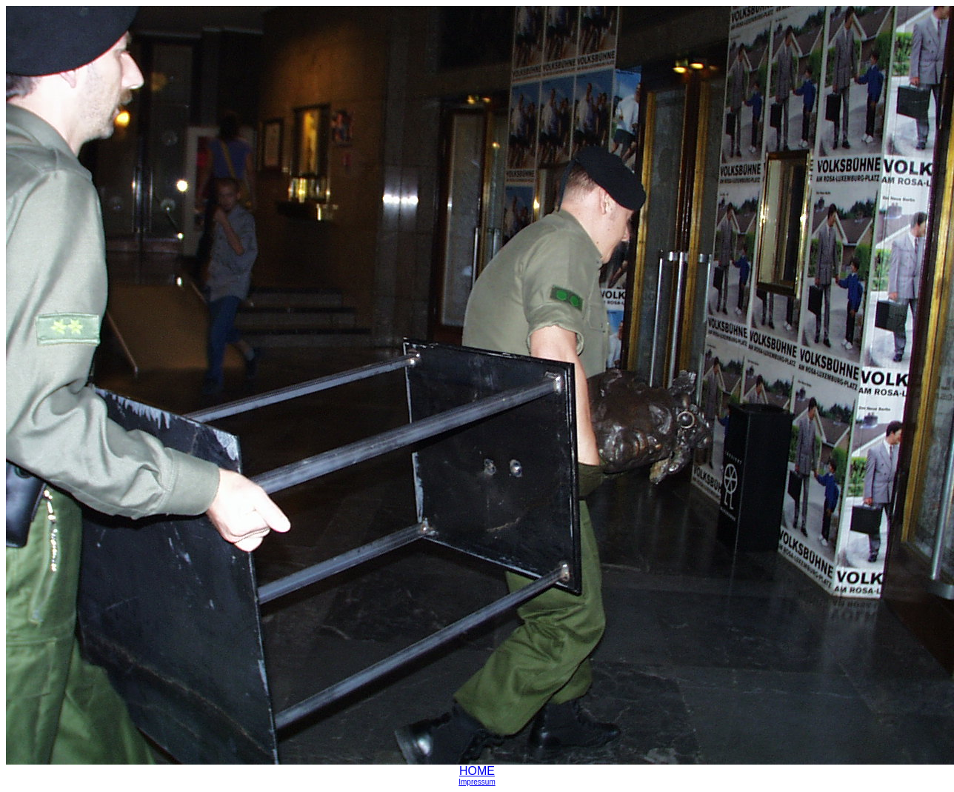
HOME (477, 771)
